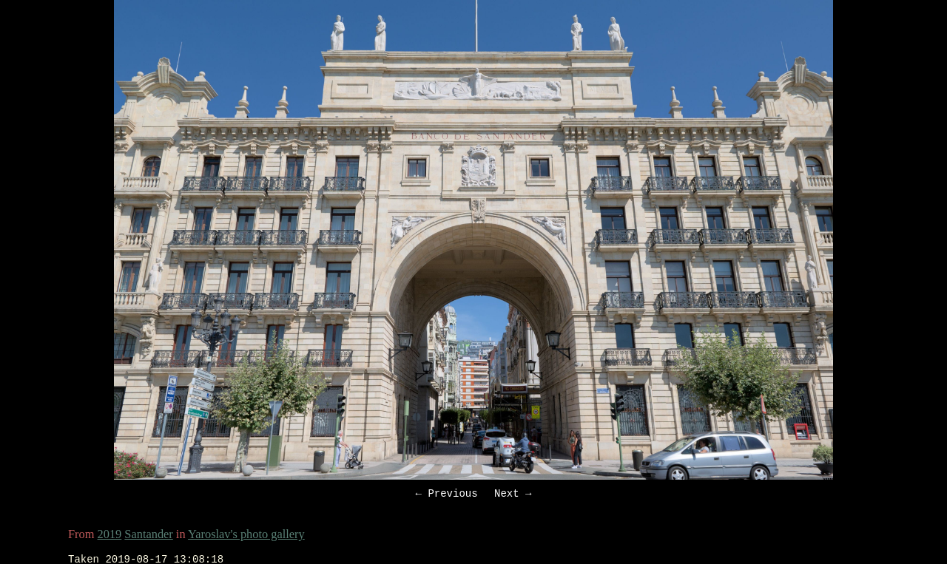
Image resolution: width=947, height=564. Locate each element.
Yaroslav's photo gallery (246, 536)
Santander (148, 536)
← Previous (447, 495)
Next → (512, 495)
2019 (110, 536)
